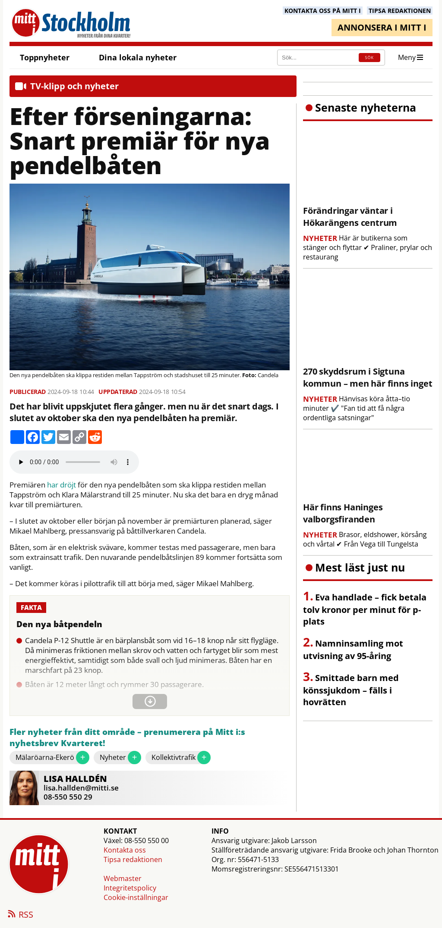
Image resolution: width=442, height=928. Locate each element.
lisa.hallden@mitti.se (81, 787)
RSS (19, 915)
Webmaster (123, 878)
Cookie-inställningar (136, 897)
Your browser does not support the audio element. (74, 462)
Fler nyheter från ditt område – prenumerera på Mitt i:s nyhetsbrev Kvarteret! (127, 738)
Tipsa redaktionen (133, 859)
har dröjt (61, 485)
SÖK (369, 57)
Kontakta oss (125, 850)
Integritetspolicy (130, 888)
